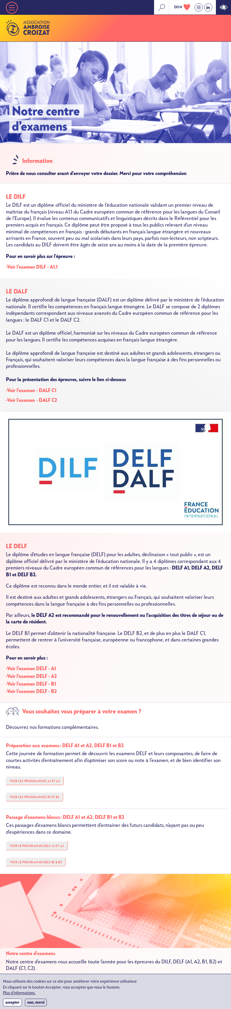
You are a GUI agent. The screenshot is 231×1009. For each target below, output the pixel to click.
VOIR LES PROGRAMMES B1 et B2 (34, 797)
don (178, 7)
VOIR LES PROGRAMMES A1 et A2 (35, 781)
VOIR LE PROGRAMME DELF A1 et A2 (37, 846)
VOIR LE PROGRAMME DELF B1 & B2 (36, 862)
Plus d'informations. (19, 996)
